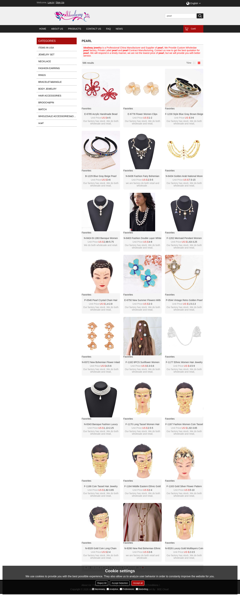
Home (42, 28)
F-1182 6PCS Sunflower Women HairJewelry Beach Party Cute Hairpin (143, 362)
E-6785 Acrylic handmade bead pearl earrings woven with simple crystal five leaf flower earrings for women (101, 114)
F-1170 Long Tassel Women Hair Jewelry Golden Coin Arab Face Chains (143, 424)
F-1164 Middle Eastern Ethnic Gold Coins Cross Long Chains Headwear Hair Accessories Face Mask (142, 486)
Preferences (127, 589)
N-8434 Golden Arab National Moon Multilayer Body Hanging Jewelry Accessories (184, 176)
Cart (193, 29)
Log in (51, 2)
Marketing (142, 589)
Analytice (112, 589)
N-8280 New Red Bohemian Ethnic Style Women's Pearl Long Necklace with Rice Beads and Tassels (142, 548)
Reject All (101, 583)
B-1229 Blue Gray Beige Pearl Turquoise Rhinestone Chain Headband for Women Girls (100, 176)
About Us (57, 28)
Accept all (137, 583)
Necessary (98, 589)
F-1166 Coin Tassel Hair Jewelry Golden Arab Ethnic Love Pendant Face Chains (100, 486)
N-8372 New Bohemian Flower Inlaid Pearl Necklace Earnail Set (101, 362)
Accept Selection (120, 583)
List (194, 63)
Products (74, 28)
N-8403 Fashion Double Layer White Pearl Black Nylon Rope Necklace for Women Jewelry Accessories (142, 238)
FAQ (108, 28)
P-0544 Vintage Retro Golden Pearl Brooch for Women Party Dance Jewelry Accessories (184, 300)
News (119, 28)
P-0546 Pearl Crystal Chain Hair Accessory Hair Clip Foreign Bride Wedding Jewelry (100, 300)
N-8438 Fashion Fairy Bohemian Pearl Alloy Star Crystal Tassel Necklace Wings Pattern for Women (142, 176)
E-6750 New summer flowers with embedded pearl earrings (142, 300)
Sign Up (60, 2)
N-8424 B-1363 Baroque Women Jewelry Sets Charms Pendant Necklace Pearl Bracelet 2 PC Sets (101, 238)
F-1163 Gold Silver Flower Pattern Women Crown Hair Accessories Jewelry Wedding (184, 486)
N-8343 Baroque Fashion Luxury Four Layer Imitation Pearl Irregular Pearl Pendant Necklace (101, 424)
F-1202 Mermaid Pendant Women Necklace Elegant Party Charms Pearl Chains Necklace (184, 238)
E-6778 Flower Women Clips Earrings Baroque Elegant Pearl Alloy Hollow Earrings (142, 114)
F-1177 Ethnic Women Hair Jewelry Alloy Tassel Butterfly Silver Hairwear (184, 362)
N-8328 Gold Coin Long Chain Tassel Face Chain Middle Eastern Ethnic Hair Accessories (100, 548)
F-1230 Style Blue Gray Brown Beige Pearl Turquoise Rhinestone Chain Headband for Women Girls (184, 114)
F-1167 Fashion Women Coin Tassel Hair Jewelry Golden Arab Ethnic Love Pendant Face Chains (184, 424)
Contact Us (93, 28)
